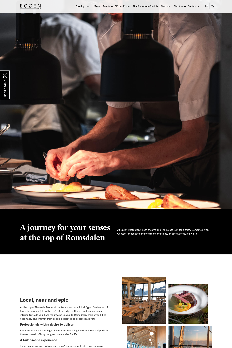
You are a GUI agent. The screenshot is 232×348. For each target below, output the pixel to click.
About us (178, 6)
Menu (97, 6)
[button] (109, 7)
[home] (30, 6)
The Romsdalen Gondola (145, 6)
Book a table (5, 88)
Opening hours (83, 6)
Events (106, 6)
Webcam (165, 6)
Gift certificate (122, 6)
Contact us (193, 6)
